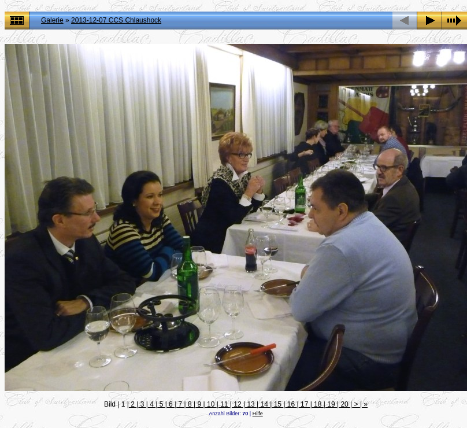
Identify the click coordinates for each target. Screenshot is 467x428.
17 (304, 404)
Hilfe (258, 413)
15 (277, 404)
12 (237, 404)
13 (251, 404)
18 (318, 404)
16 (291, 404)
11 (224, 404)
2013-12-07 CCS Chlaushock (116, 20)
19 (331, 404)
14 (264, 404)
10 (211, 404)
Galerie (52, 20)
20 (344, 404)
